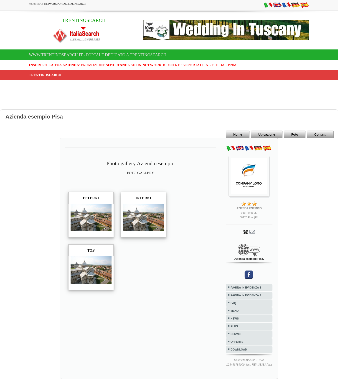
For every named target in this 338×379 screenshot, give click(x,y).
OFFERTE (237, 341)
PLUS (234, 326)
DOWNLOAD (239, 349)
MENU (235, 310)
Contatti (320, 134)
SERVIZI (236, 334)
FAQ (233, 303)
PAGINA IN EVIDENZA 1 (246, 287)
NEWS (235, 318)
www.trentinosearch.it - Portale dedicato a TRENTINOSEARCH (97, 55)
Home (237, 134)
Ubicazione (266, 134)
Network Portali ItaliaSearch (65, 3)
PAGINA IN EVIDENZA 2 (246, 295)
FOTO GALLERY (140, 173)
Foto (294, 134)
